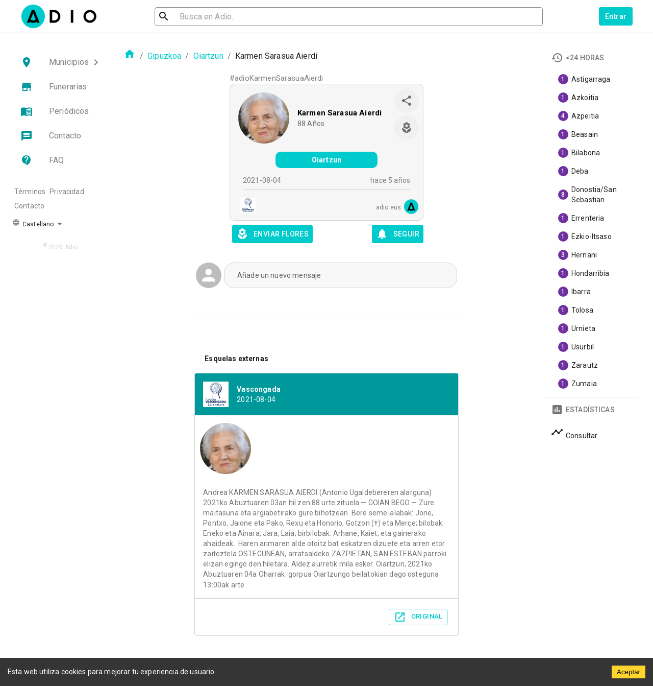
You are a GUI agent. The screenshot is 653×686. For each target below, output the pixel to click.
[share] (406, 100)
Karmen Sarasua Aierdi (339, 112)
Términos (29, 191)
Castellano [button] (33, 223)
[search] (197, 17)
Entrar (615, 16)
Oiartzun (208, 56)
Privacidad (66, 191)
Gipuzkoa (164, 56)
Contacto (29, 206)
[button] (61, 62)
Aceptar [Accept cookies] (628, 672)
